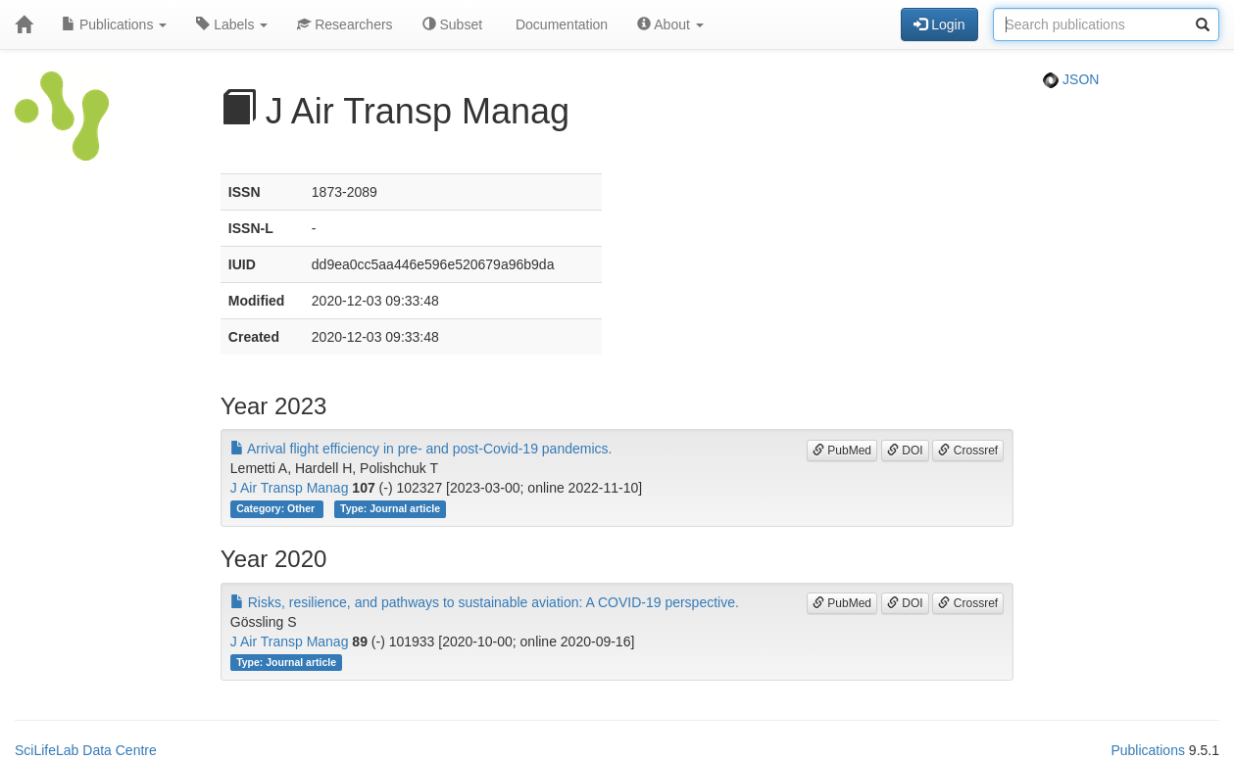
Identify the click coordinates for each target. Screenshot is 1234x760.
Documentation (560, 24)
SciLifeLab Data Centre (86, 750)
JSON (1071, 79)
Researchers (344, 24)
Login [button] (938, 24)
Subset (452, 24)
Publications (114, 24)
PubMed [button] (842, 450)
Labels (232, 24)
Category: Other (277, 508)
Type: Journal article (390, 508)
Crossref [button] (968, 450)
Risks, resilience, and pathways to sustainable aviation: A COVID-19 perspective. (484, 602)
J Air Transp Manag (289, 488)
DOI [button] (905, 450)
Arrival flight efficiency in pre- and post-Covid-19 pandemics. (421, 448)
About (670, 24)
